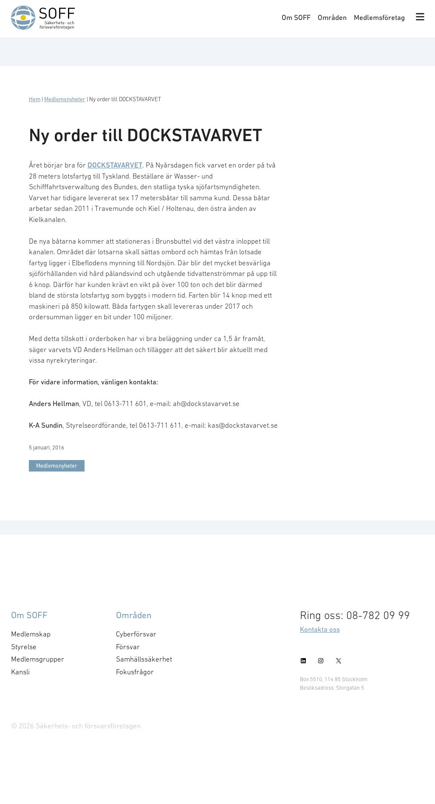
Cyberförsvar (136, 634)
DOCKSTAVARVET (115, 165)
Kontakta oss (320, 629)
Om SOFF (296, 17)
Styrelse (24, 646)
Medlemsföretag (379, 17)
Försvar (128, 646)
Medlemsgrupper (37, 659)
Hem (34, 99)
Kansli (20, 672)
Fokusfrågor (135, 672)
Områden (332, 17)
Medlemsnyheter (64, 99)
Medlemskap (31, 634)
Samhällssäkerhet (144, 659)
